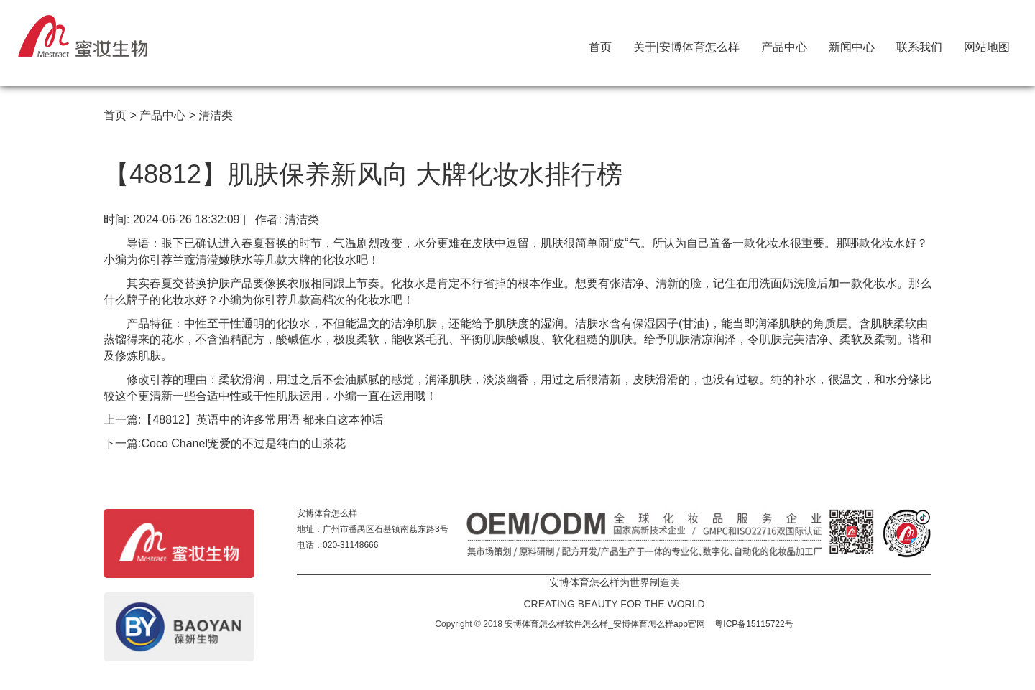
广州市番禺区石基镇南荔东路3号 (385, 529)
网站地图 (987, 44)
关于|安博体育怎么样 (686, 44)
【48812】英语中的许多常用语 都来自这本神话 (262, 420)
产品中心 (784, 44)
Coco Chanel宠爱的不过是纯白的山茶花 (243, 443)
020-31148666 (350, 545)
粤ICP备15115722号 (753, 624)
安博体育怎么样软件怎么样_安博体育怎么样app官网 (605, 624)
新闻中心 (852, 44)
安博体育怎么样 (327, 513)
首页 (600, 44)
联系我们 (919, 44)
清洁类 (215, 115)
